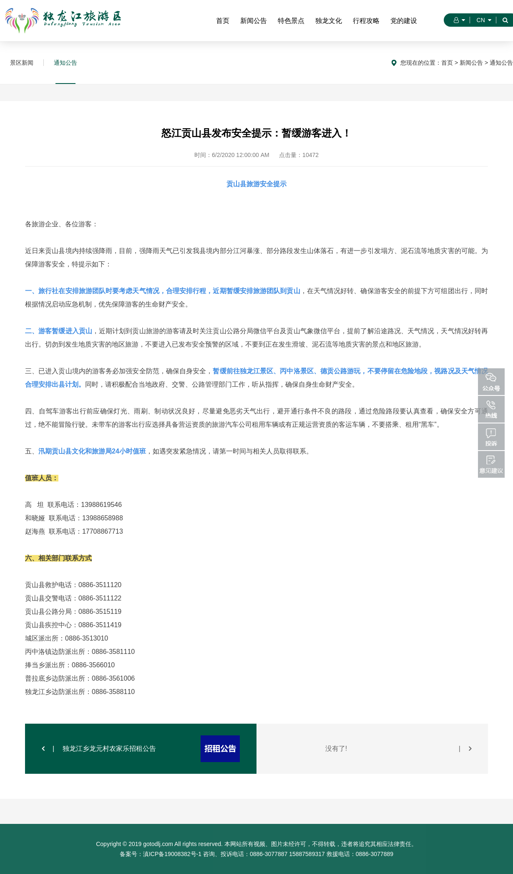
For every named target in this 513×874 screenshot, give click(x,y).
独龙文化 (328, 20)
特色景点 (291, 20)
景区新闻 (21, 62)
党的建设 (403, 20)
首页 (222, 20)
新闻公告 (253, 20)
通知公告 (65, 62)
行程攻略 (366, 20)
